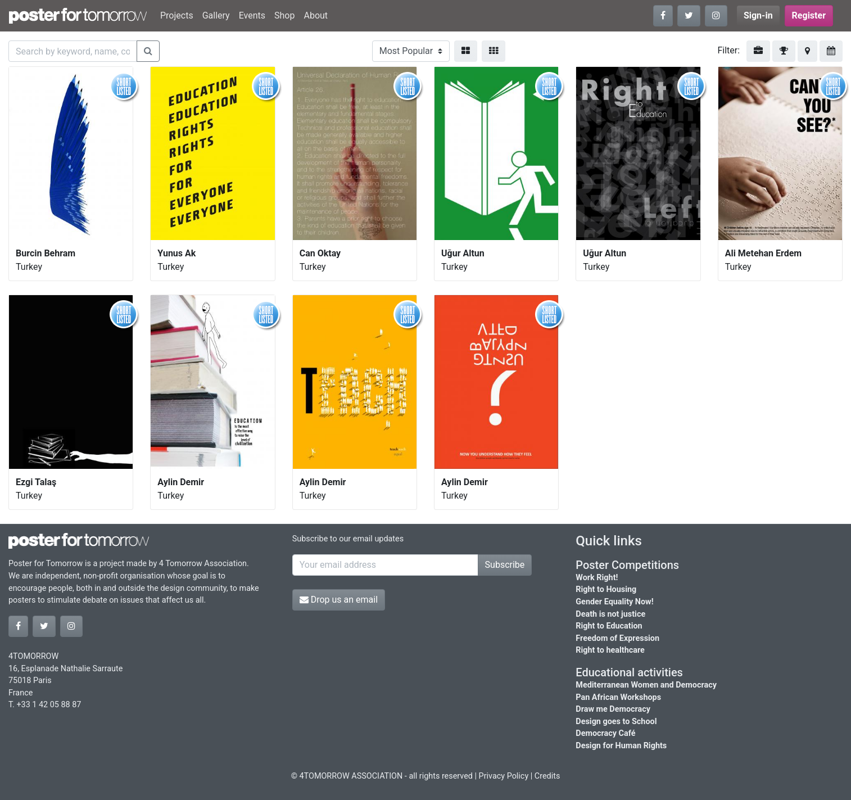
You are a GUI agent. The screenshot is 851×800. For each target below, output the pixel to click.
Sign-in (758, 15)
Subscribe (505, 564)
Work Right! (597, 577)
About (316, 15)
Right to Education (609, 626)
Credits (547, 776)
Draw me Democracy (613, 709)
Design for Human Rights (621, 746)
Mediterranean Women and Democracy (646, 685)
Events (252, 15)
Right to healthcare (610, 650)
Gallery (216, 15)
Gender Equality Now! (614, 602)
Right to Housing (606, 589)
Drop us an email (339, 599)
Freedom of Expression (617, 638)
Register (809, 15)
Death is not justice (610, 614)
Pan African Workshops (618, 697)
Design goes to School (616, 721)
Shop (284, 15)
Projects (176, 15)
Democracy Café (605, 733)
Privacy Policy (504, 776)
